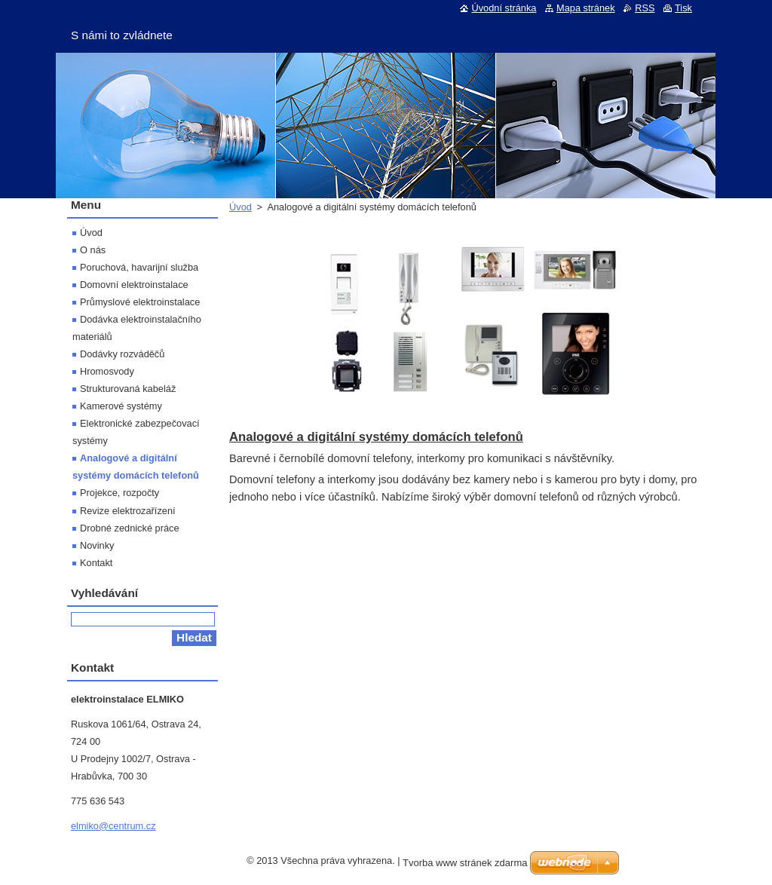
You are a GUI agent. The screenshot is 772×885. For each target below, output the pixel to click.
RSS (644, 8)
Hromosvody (107, 371)
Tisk (683, 8)
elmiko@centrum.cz (113, 825)
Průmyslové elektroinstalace (140, 302)
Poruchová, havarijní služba (139, 267)
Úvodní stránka (503, 8)
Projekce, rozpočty (119, 492)
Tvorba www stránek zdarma (465, 862)
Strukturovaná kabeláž (128, 388)
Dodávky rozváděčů (122, 354)
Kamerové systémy (121, 406)
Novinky (97, 545)
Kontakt (96, 562)
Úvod (240, 207)
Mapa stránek (585, 8)
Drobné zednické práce (129, 528)
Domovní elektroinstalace (134, 284)
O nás (93, 250)
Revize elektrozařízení (128, 510)
